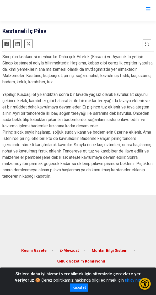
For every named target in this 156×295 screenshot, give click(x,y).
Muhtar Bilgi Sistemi (110, 250)
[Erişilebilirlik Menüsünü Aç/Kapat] (145, 284)
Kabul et (79, 287)
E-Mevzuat (69, 250)
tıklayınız (133, 280)
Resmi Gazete (34, 250)
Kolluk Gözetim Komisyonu (80, 261)
